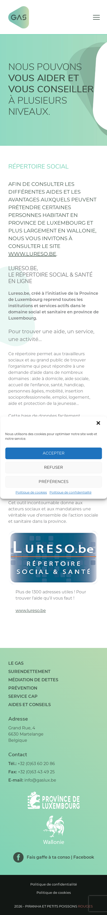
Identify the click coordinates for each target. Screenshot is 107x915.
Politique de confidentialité (70, 492)
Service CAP (23, 696)
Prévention (22, 688)
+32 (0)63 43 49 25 (36, 771)
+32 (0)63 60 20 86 (36, 763)
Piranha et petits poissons (59, 906)
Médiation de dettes (33, 679)
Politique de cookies (31, 492)
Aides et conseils (29, 704)
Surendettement (29, 671)
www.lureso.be (32, 254)
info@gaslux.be (40, 780)
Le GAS (16, 663)
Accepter (54, 453)
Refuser (53, 467)
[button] (99, 423)
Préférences (53, 481)
